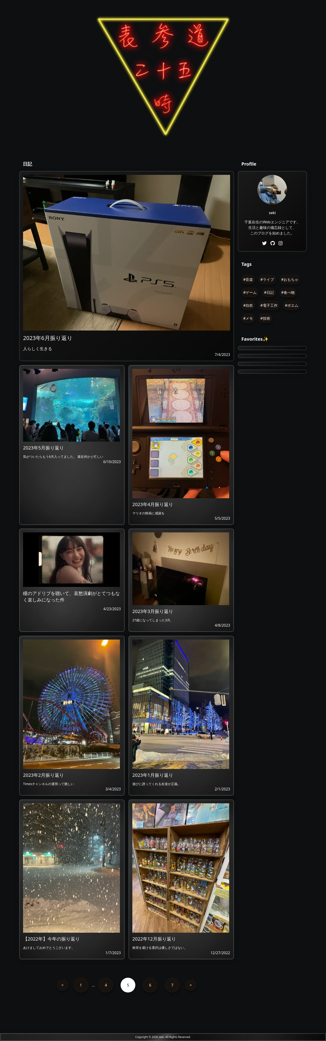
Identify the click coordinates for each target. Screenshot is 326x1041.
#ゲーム (250, 292)
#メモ (248, 318)
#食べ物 (288, 292)
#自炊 (248, 305)
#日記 (269, 292)
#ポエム (291, 305)
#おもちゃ (289, 279)
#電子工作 (268, 305)
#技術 (265, 318)
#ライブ (267, 279)
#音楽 (248, 279)
